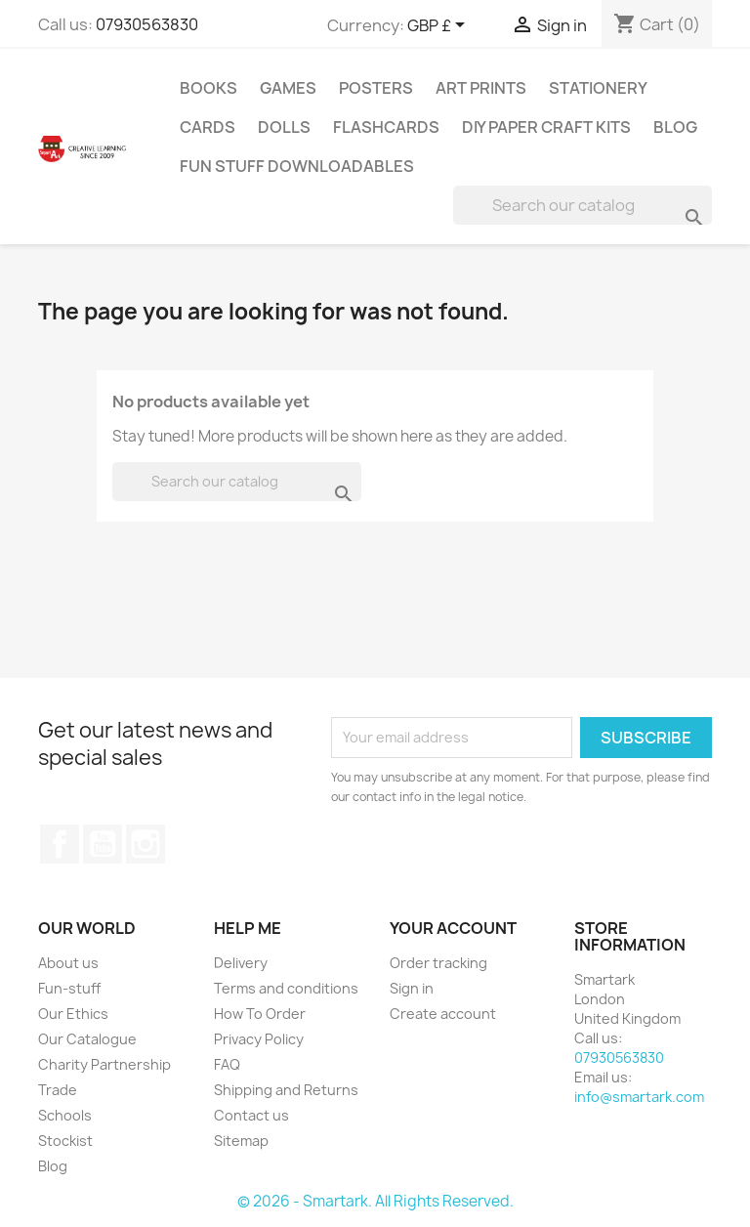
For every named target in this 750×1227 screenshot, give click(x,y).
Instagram (145, 844)
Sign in (412, 988)
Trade (57, 1089)
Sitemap (241, 1140)
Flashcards (386, 127)
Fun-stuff (69, 988)
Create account (443, 1013)
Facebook (59, 844)
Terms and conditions (286, 988)
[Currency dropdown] (439, 26)
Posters (376, 88)
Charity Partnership (104, 1064)
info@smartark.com (639, 1096)
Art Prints (481, 88)
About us (68, 962)
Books (208, 88)
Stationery (598, 88)
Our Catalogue (87, 1039)
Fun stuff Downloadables (297, 166)
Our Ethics (73, 1013)
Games (288, 88)
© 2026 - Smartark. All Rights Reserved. (375, 1201)
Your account (453, 928)
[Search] (582, 205)
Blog (675, 127)
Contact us (251, 1115)
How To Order (260, 1013)
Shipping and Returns (286, 1089)
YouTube (102, 844)
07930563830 (147, 24)
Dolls (284, 127)
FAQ (227, 1064)
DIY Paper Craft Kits (546, 127)
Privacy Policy (259, 1039)
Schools (65, 1115)
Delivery (241, 962)
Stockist (65, 1140)
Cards (207, 127)
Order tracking (438, 962)
